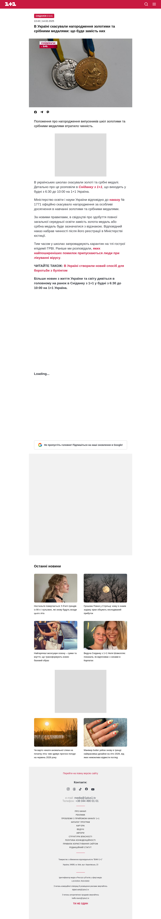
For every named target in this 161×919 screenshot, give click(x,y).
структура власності (80, 837)
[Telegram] (41, 112)
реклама (80, 815)
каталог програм (80, 822)
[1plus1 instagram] (68, 789)
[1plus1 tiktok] (80, 789)
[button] (154, 4)
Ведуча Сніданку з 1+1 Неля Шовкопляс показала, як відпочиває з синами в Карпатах (104, 657)
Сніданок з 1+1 (44, 16)
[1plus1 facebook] (86, 789)
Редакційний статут (80, 847)
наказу (115, 199)
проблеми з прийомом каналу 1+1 (80, 818)
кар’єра (80, 826)
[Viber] (47, 112)
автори (81, 833)
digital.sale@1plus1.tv (80, 890)
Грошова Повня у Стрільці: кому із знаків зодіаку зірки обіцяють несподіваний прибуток (105, 610)
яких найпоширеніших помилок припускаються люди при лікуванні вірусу (77, 253)
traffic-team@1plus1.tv (80, 898)
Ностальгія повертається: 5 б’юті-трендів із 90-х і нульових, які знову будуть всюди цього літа (55, 610)
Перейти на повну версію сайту (80, 773)
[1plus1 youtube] (92, 789)
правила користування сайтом (80, 844)
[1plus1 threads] (74, 789)
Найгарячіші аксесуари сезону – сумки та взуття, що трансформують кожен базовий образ (55, 657)
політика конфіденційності (80, 840)
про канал (80, 811)
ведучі (80, 829)
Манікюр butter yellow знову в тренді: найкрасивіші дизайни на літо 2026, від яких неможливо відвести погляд (104, 754)
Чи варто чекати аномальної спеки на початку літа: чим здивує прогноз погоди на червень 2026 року (55, 754)
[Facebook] (35, 112)
